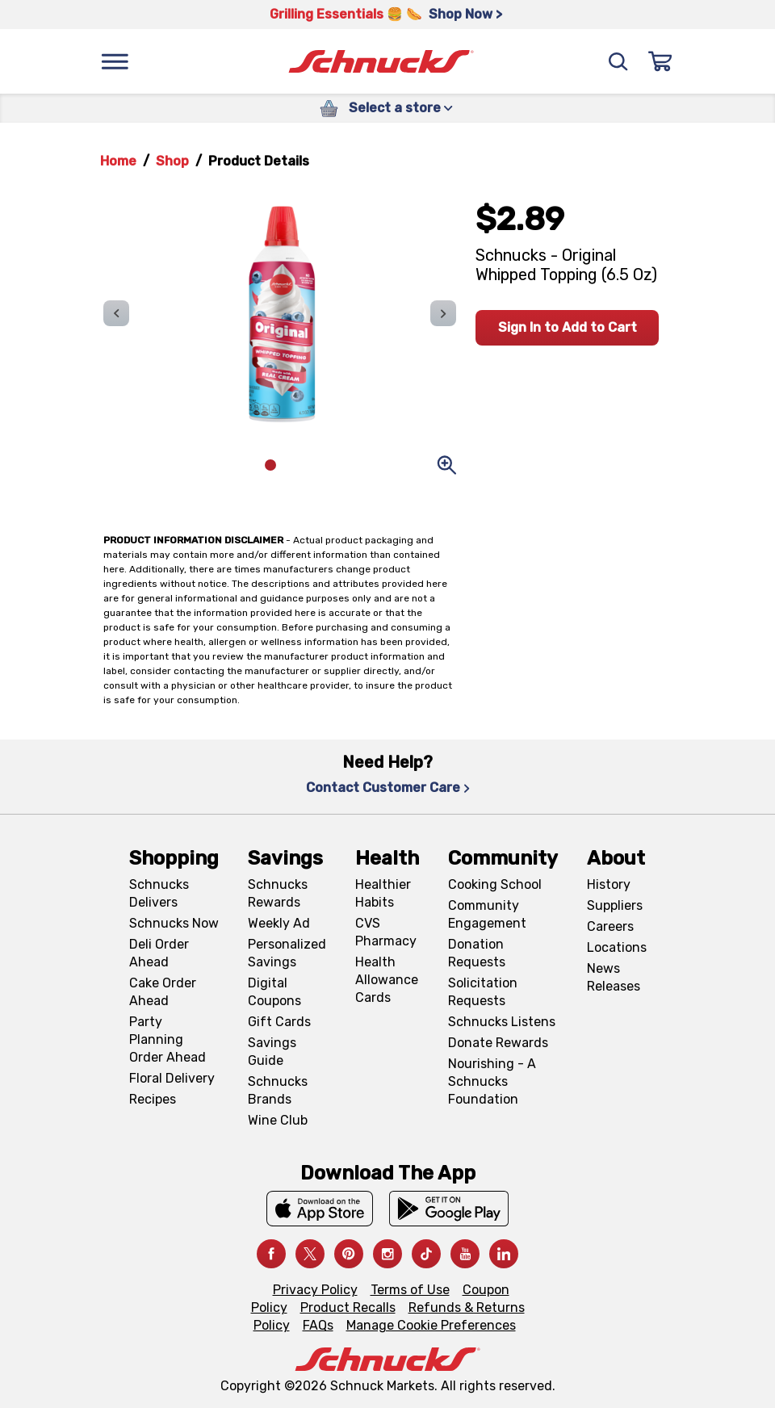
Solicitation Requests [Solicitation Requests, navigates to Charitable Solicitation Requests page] (482, 991)
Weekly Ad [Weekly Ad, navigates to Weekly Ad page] (279, 923)
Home (118, 161)
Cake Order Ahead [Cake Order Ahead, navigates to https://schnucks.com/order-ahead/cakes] (162, 991)
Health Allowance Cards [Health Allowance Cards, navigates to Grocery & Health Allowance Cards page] (386, 979)
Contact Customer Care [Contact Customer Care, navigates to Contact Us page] (388, 787)
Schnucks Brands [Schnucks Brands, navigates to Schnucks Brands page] (278, 1090)
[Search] (618, 61)
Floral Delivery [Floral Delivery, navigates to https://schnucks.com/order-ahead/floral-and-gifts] (172, 1078)
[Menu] (114, 61)
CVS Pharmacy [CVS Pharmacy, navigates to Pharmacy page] (386, 932)
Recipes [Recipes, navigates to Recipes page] (152, 1099)
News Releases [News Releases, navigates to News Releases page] (613, 977)
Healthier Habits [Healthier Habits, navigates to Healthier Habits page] (383, 893)
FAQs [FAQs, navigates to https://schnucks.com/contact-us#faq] (318, 1325)
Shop (172, 161)
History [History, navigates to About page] (608, 884)
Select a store (401, 107)
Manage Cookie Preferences (431, 1325)
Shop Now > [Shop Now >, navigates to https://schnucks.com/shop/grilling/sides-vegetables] (465, 14)
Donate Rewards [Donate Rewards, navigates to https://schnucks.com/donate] (498, 1042)
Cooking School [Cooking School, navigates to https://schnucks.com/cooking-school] (495, 884)
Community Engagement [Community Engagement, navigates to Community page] (487, 914)
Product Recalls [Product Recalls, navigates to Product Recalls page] (348, 1307)
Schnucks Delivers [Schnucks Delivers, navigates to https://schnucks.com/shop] (159, 893)
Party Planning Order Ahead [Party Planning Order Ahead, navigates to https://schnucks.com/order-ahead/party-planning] (167, 1039)
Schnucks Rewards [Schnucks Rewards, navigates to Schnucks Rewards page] (278, 893)
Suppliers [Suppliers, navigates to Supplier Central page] (615, 905)
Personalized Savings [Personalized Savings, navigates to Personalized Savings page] (287, 953)
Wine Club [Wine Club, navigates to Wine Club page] (278, 1120)
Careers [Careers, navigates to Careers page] (610, 926)
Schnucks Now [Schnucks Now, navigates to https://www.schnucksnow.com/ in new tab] (174, 923)
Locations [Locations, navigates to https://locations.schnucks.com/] (617, 947)
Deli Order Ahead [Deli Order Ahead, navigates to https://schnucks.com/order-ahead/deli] (159, 953)
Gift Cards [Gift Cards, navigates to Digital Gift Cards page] (279, 1021)
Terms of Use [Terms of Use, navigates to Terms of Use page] (410, 1289)
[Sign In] (660, 61)
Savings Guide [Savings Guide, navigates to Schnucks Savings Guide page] (272, 1051)
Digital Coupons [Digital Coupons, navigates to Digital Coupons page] (274, 991)
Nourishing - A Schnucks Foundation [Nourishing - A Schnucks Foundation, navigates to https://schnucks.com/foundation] (492, 1081)
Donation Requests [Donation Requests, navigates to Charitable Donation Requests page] (476, 953)
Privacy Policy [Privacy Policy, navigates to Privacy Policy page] (315, 1289)
